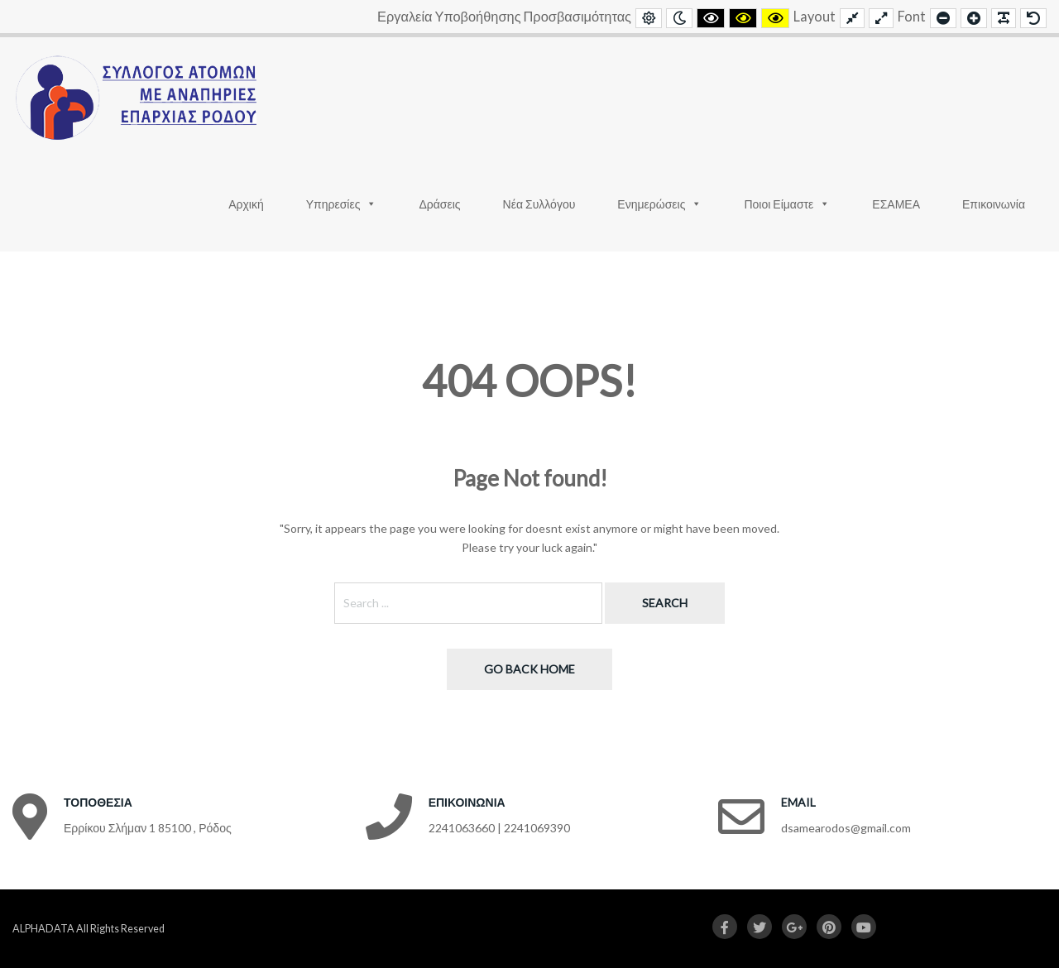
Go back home (529, 669)
